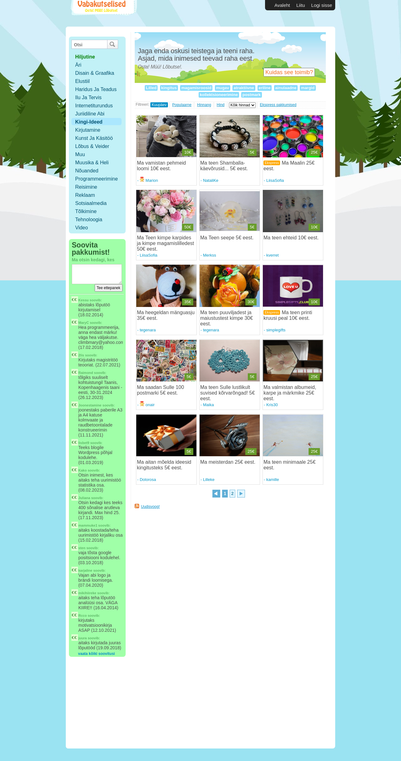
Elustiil (82, 81)
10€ (187, 152)
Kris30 (272, 404)
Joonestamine (90, 405)
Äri (78, 65)
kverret (272, 255)
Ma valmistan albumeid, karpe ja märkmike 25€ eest (289, 393)
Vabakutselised (103, 13)
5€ (252, 152)
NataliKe (210, 180)
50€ (187, 227)
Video (81, 227)
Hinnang (204, 105)
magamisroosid (196, 87)
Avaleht (282, 5)
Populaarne (181, 105)
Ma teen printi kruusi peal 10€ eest (287, 315)
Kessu (83, 300)
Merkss (209, 255)
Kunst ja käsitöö (94, 138)
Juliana (84, 498)
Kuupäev (159, 105)
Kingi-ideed (88, 122)
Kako (82, 470)
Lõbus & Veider (92, 146)
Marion (149, 180)
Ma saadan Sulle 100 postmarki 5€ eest (160, 390)
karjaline (85, 570)
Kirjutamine (87, 130)
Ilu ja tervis (88, 97)
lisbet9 (83, 443)
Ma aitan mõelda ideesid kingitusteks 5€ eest (164, 464)
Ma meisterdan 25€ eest (227, 462)
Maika (208, 404)
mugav (222, 87)
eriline (265, 87)
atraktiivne (243, 87)
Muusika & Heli (92, 162)
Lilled (151, 87)
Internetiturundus (94, 105)
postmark (251, 94)
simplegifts (275, 330)
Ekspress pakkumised (278, 105)
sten (82, 548)
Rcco (82, 615)
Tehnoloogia (88, 219)
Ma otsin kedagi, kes (93, 259)
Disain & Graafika (94, 73)
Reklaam (85, 195)
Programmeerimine (96, 178)
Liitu (300, 5)
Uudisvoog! (150, 506)
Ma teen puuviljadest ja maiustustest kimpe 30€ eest (226, 318)
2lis (81, 355)
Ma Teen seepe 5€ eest (226, 237)
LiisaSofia (275, 180)
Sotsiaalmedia (91, 203)
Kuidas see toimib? (289, 72)
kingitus (169, 87)
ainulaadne (286, 87)
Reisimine (86, 187)
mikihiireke (87, 593)
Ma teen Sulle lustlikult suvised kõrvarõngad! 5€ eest (227, 393)
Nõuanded (86, 170)
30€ (250, 301)
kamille (272, 479)
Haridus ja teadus (96, 89)
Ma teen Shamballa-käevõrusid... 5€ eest (223, 165)
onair (147, 404)
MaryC (83, 322)
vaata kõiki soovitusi (96, 653)
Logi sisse (321, 5)
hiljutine (85, 56)
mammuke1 (87, 525)
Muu (80, 154)
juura (82, 638)
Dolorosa (148, 479)
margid (308, 87)
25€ (314, 152)
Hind (221, 105)
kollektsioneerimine (219, 94)
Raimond (85, 373)
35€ (187, 301)
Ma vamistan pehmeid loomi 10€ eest (161, 165)
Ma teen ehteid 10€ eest (290, 237)
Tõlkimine (85, 211)
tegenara (148, 330)
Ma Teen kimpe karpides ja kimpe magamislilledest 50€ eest (165, 243)
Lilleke (209, 479)
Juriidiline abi (89, 113)
